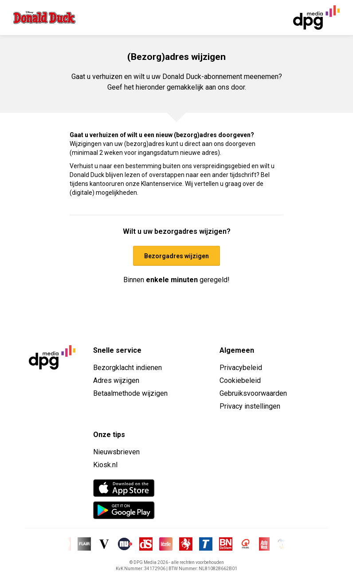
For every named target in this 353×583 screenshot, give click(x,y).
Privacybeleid (241, 367)
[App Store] (124, 488)
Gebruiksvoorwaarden (253, 393)
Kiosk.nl (105, 465)
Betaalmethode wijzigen (130, 393)
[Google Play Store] (124, 510)
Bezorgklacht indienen (127, 367)
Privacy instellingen (250, 406)
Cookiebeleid (240, 380)
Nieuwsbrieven (116, 452)
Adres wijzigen (116, 380)
